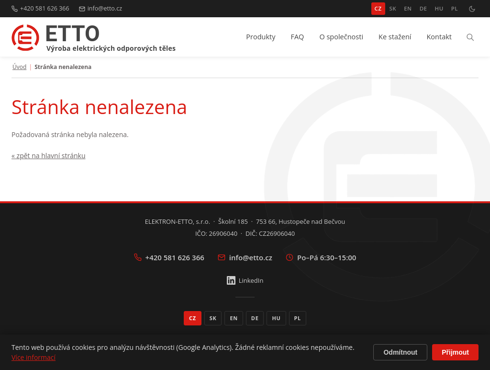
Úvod (19, 67)
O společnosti (341, 36)
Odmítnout (400, 352)
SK (393, 8)
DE (423, 8)
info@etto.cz (100, 8)
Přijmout (455, 352)
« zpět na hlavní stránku (48, 155)
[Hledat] (470, 37)
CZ (378, 8)
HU (438, 8)
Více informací (33, 357)
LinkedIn (245, 280)
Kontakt (439, 36)
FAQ (297, 36)
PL (454, 8)
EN (408, 8)
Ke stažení (395, 36)
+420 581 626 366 (40, 8)
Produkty (260, 36)
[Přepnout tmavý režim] (472, 8)
